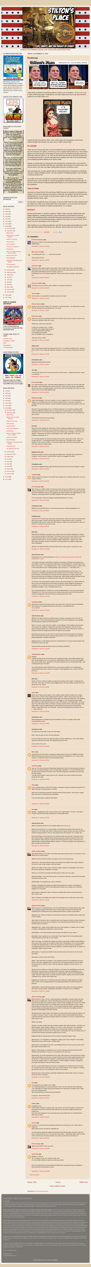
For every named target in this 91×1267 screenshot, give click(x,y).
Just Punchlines (10, 244)
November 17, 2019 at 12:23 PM (41, 1171)
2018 (6, 295)
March (8, 287)
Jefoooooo (35, 265)
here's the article (81, 92)
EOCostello (35, 316)
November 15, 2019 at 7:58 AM (40, 376)
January (9, 292)
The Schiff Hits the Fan (12, 267)
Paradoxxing (9, 249)
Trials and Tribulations (12, 246)
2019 (6, 226)
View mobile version (57, 1186)
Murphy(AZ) (35, 398)
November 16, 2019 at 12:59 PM (41, 991)
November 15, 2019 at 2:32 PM (40, 723)
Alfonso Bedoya (36, 304)
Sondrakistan (7, 345)
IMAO (4, 343)
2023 (6, 216)
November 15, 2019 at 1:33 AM (40, 260)
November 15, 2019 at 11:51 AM (41, 596)
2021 (6, 221)
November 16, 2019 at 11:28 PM (41, 1148)
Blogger (55, 1260)
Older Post (83, 1182)
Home (58, 1182)
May (8, 282)
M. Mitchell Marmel (37, 239)
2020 (6, 223)
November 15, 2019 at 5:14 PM (40, 779)
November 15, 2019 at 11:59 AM (41, 610)
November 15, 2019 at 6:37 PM (40, 817)
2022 (6, 219)
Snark (33, 692)
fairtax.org (67, 825)
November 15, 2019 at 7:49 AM (40, 364)
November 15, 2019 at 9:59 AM (40, 526)
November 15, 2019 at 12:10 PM (41, 673)
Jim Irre (34, 293)
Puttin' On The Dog (11, 239)
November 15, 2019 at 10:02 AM (41, 549)
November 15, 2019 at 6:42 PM (40, 845)
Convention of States (9, 340)
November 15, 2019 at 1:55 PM (40, 711)
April (8, 284)
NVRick (34, 1103)
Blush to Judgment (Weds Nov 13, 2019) (13, 252)
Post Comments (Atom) (41, 1191)
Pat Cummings (36, 486)
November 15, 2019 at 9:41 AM (40, 500)
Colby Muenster (36, 654)
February (9, 289)
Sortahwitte (35, 602)
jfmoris (34, 1123)
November (10, 230)
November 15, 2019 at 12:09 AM (41, 246)
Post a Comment (34, 1174)
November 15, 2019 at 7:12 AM (40, 310)
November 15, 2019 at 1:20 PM (40, 687)
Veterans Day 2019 (11, 255)
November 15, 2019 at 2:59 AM (40, 277)
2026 (6, 209)
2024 (6, 214)
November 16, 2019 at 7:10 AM (40, 900)
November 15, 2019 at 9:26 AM (40, 481)
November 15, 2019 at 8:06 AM (40, 392)
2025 (6, 211)
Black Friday (9, 233)
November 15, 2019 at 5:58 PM (40, 803)
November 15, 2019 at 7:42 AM (40, 354)
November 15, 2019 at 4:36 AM (40, 288)
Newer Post (31, 1182)
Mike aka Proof (36, 252)
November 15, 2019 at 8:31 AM (40, 420)
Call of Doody (10, 241)
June (8, 279)
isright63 (34, 474)
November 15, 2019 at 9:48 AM (40, 510)
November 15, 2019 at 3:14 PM (40, 746)
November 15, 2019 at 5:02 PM (40, 760)
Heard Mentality (10, 258)
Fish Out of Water (37, 283)
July (8, 277)
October (9, 270)
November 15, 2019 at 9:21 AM (40, 458)
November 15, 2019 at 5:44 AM (40, 298)
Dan (33, 809)
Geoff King (35, 765)
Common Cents (7, 338)
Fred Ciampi (35, 382)
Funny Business (10, 264)
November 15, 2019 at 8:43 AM (40, 446)
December (10, 228)
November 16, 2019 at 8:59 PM (40, 1138)
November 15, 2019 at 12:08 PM (41, 648)
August (9, 274)
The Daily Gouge (8, 347)
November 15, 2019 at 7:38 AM (40, 340)
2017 (6, 297)
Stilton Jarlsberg (37, 851)
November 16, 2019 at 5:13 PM (40, 1117)
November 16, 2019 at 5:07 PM (40, 1098)
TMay (33, 785)
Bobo (33, 752)
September (10, 272)
